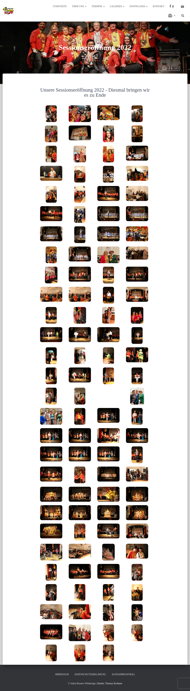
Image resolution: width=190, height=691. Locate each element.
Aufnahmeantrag (124, 674)
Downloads (139, 6)
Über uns (79, 6)
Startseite (60, 6)
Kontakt (158, 6)
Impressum (61, 674)
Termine (98, 6)
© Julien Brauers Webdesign (82, 683)
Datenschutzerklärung (90, 674)
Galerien (117, 6)
